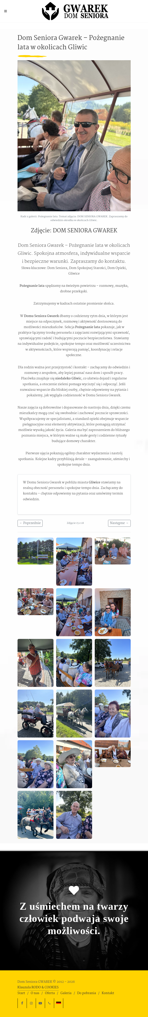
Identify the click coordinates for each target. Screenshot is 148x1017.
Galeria (65, 993)
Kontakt (108, 993)
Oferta (50, 993)
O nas (35, 993)
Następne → (119, 523)
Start (21, 993)
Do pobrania (86, 993)
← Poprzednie (30, 523)
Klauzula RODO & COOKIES (38, 987)
